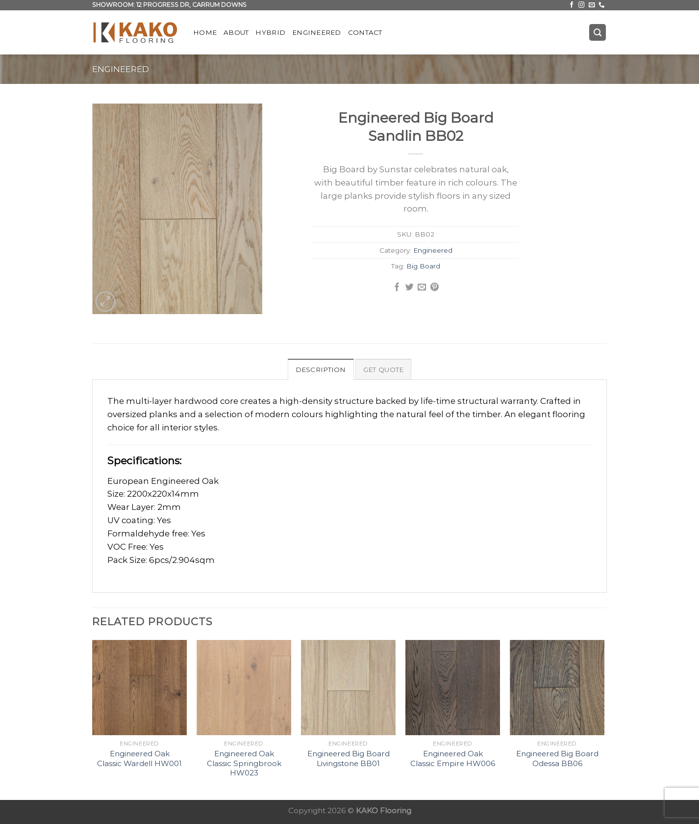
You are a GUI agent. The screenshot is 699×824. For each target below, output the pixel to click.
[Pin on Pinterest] (434, 287)
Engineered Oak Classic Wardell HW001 (139, 758)
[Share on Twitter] (409, 287)
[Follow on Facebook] (572, 5)
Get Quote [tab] (383, 369)
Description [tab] (321, 369)
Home (205, 32)
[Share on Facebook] (397, 287)
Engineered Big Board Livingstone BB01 (348, 758)
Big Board (423, 266)
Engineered (316, 32)
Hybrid (270, 32)
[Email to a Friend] (422, 287)
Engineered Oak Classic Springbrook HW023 (244, 763)
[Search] (597, 32)
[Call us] (602, 5)
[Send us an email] (592, 5)
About (236, 32)
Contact (365, 32)
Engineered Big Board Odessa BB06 (557, 758)
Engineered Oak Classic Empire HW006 (452, 758)
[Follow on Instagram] (581, 5)
